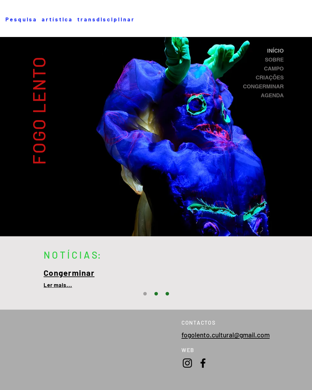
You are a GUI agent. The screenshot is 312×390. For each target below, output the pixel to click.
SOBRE (274, 59)
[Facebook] (203, 363)
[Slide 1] (156, 294)
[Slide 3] (145, 294)
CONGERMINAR (263, 86)
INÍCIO (275, 51)
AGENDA (272, 95)
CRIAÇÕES (270, 77)
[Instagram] (187, 363)
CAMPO (274, 68)
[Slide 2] (167, 294)
